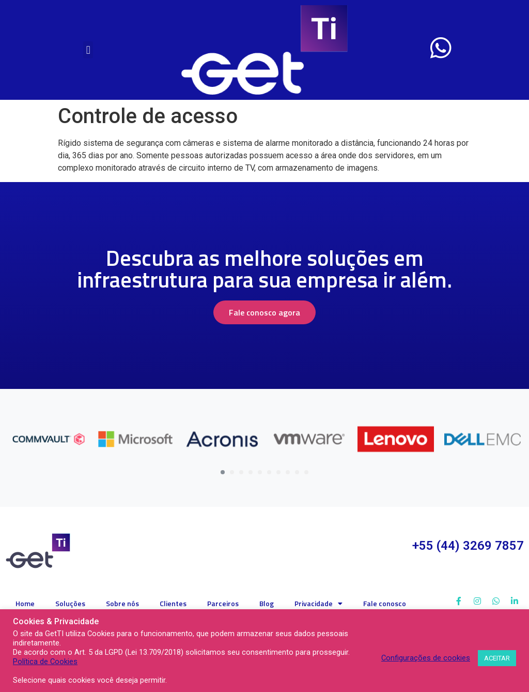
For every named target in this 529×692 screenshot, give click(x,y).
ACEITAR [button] (497, 658)
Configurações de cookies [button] (425, 658)
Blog (266, 603)
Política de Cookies (45, 661)
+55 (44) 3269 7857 (468, 545)
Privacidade (318, 603)
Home (25, 603)
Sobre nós (122, 603)
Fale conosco (384, 603)
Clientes (173, 603)
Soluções (70, 603)
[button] (88, 49)
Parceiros (223, 603)
